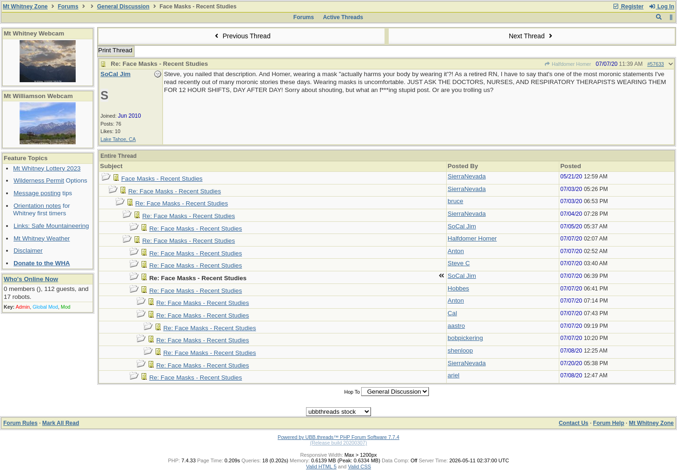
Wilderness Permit (39, 180)
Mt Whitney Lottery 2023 (46, 168)
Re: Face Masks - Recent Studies (174, 191)
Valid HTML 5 (321, 466)
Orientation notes (37, 205)
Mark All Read (60, 423)
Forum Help (608, 423)
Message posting (37, 193)
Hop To (352, 392)
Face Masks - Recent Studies (161, 178)
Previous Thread (242, 36)
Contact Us (573, 423)
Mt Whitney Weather (42, 238)
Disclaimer (28, 250)
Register (628, 6)
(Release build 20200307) (338, 443)
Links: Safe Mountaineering (51, 225)
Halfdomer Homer (567, 64)
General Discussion (123, 6)
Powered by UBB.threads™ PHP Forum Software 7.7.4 (338, 437)
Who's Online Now (31, 279)
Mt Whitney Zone (25, 6)
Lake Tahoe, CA (118, 139)
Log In (661, 6)
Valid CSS (359, 466)
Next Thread (532, 36)
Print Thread (115, 50)
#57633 (655, 64)
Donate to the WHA (42, 263)
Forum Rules (20, 423)
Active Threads (343, 17)
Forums (68, 6)
